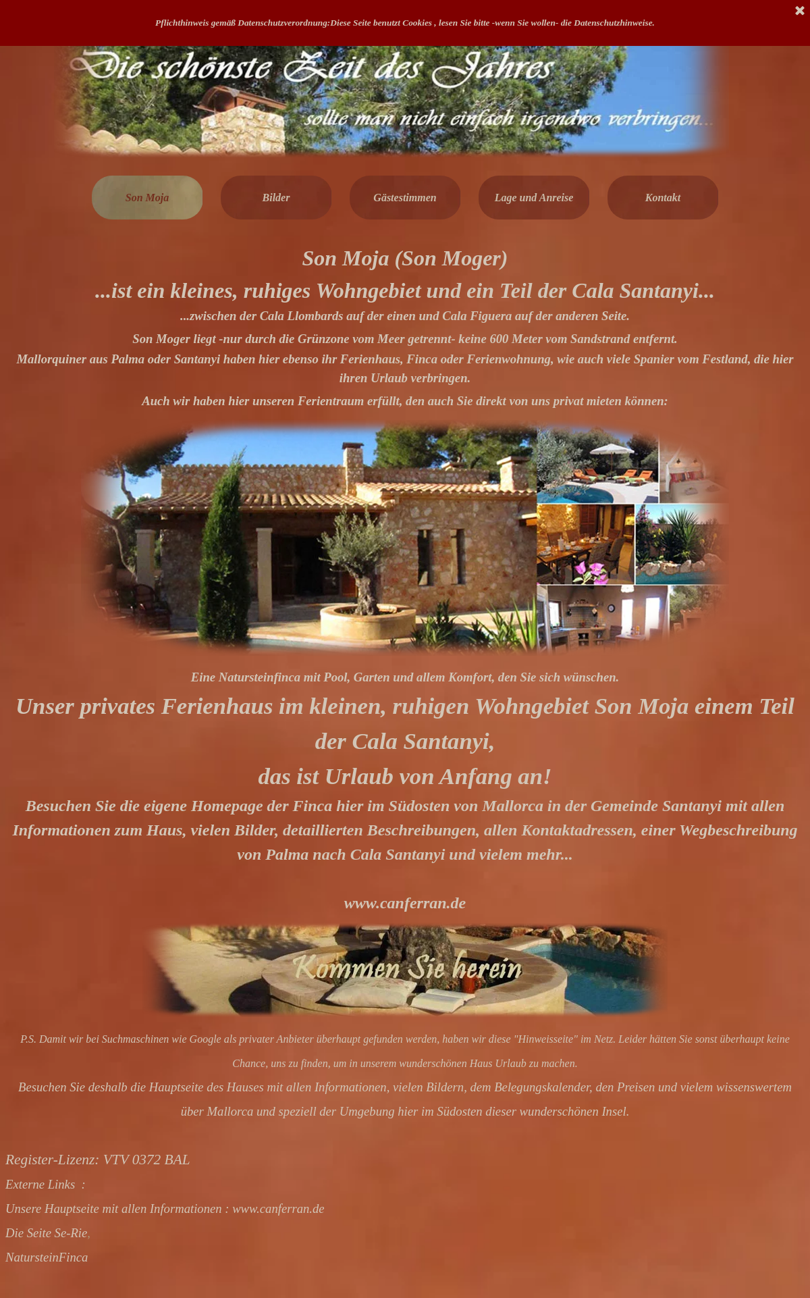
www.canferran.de (405, 903)
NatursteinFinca (46, 1257)
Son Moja (147, 197)
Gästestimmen (404, 197)
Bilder (276, 197)
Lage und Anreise (534, 197)
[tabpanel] (405, 327)
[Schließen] (800, 11)
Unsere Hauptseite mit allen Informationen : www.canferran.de (165, 1208)
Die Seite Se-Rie (46, 1233)
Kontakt (662, 197)
